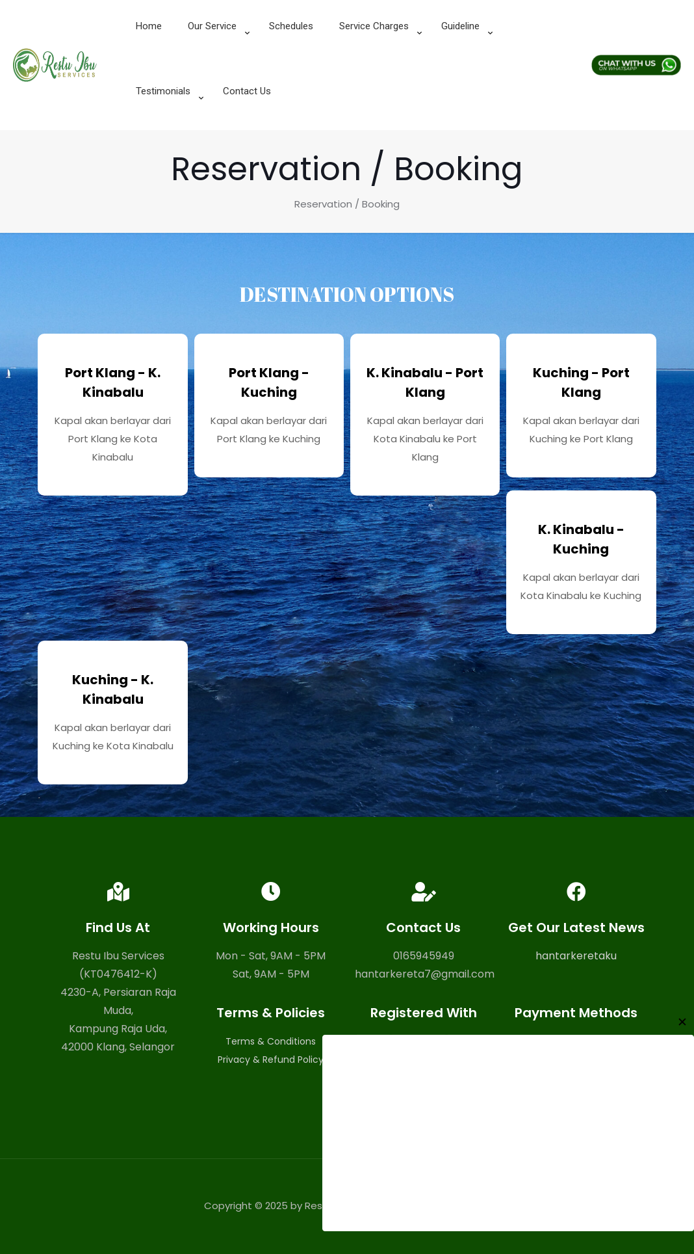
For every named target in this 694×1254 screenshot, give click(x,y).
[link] (215, 58)
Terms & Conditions (270, 1041)
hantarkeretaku (576, 955)
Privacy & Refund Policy (271, 1059)
